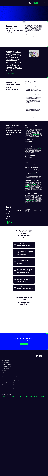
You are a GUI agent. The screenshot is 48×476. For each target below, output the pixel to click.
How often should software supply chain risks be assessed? (23, 279)
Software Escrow (16, 355)
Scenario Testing (5, 362)
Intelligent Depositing (6, 357)
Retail (25, 366)
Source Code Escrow (17, 359)
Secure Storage (5, 368)
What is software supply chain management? (24, 244)
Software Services (28, 370)
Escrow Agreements (6, 355)
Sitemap (42, 396)
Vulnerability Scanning (6, 366)
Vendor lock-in (27, 129)
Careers (15, 386)
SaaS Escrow (16, 357)
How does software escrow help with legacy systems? (24, 261)
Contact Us (35, 3)
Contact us (15, 378)
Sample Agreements (6, 380)
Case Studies (5, 378)
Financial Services (28, 355)
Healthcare (26, 364)
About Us (15, 376)
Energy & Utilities (27, 360)
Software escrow (36, 134)
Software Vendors (28, 372)
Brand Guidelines (16, 384)
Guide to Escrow (5, 382)
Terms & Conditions (6, 396)
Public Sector (27, 357)
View (3, 372)
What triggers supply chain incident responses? (25, 287)
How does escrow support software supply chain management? (25, 253)
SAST (35, 200)
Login (14, 388)
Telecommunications (28, 368)
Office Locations (16, 380)
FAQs (3, 384)
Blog (3, 376)
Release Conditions (6, 370)
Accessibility (36, 396)
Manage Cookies (29, 396)
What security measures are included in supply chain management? (24, 270)
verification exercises (35, 174)
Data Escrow (16, 360)
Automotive (26, 362)
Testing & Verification (6, 364)
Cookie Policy (21, 396)
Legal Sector (27, 359)
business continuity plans (32, 184)
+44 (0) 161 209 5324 (30, 3)
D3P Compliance (16, 362)
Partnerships (15, 382)
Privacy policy (14, 396)
